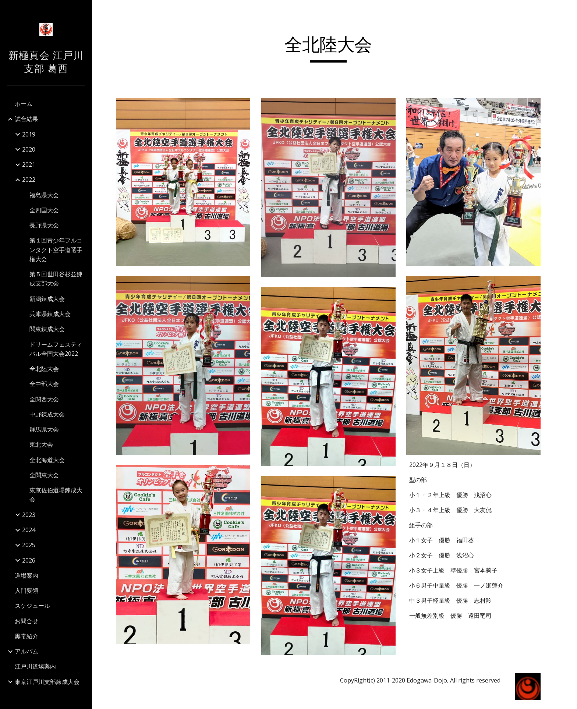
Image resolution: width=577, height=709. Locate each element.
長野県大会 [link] (44, 225)
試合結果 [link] (26, 119)
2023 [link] (28, 515)
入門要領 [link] (26, 590)
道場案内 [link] (26, 575)
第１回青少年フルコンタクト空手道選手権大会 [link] (55, 249)
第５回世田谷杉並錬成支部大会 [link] (55, 278)
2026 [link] (28, 560)
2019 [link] (28, 134)
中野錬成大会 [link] (47, 414)
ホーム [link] (23, 104)
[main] (334, 48)
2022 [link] (28, 180)
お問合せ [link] (26, 621)
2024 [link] (28, 530)
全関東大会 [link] (44, 475)
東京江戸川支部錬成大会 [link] (47, 682)
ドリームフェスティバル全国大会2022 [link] (55, 349)
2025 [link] (28, 545)
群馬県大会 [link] (44, 429)
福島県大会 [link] (44, 195)
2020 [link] (28, 149)
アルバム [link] (26, 651)
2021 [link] (28, 164)
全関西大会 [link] (44, 399)
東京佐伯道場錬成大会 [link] (55, 494)
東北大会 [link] (41, 444)
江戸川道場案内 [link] (35, 666)
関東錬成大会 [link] (47, 329)
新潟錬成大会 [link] (47, 299)
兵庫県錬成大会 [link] (50, 314)
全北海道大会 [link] (47, 460)
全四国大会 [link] (44, 210)
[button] (568, 10)
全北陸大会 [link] (44, 369)
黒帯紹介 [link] (26, 636)
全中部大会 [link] (44, 384)
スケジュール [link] (32, 606)
